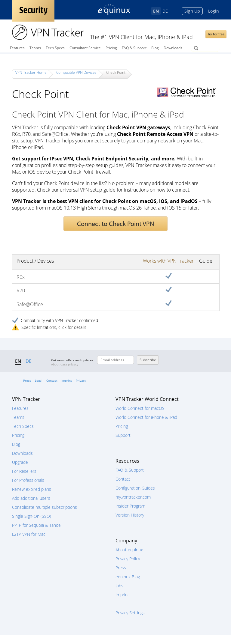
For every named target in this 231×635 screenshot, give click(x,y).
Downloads (173, 47)
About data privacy (64, 364)
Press (27, 380)
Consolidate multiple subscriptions (44, 507)
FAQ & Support (134, 47)
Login (213, 11)
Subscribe (148, 359)
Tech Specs (55, 47)
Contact (51, 380)
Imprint (66, 380)
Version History (130, 515)
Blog (155, 47)
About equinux (129, 550)
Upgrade (20, 462)
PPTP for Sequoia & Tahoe (36, 525)
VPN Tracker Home (31, 72)
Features (17, 47)
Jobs (119, 586)
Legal (38, 380)
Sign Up (192, 11)
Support (123, 435)
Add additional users (31, 498)
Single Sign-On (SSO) (31, 516)
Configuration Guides (135, 488)
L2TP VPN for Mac (28, 534)
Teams (35, 47)
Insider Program (130, 506)
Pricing (111, 47)
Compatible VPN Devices (76, 72)
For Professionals (28, 480)
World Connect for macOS (140, 408)
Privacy (81, 380)
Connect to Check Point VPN (115, 223)
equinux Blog (128, 577)
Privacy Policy (128, 559)
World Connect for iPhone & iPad (146, 417)
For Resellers (24, 471)
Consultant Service (85, 47)
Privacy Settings (130, 613)
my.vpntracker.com (133, 497)
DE (165, 11)
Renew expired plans (31, 489)
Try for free (216, 34)
